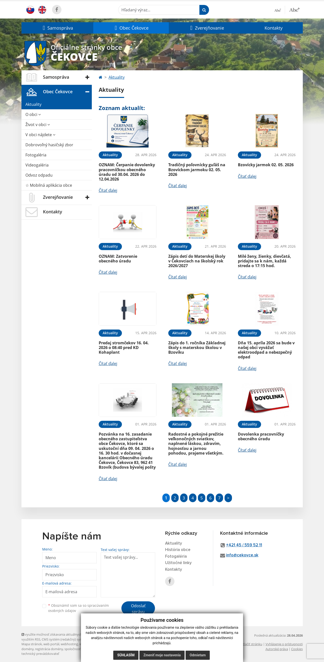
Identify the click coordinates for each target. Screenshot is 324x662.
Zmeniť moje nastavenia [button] (162, 655)
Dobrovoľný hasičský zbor (49, 144)
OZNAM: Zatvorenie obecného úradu (118, 259)
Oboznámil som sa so (78, 608)
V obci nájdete (40, 134)
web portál (51, 644)
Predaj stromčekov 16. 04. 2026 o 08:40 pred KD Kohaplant (124, 347)
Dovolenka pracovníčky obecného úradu (261, 436)
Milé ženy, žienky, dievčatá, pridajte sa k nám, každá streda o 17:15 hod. (264, 261)
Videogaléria (37, 165)
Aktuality (33, 104)
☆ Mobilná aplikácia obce (48, 185)
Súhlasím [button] (125, 655)
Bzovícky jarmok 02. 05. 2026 (266, 164)
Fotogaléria (35, 155)
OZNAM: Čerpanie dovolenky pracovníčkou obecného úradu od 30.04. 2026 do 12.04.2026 (127, 172)
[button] (57, 28)
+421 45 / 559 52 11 (244, 545)
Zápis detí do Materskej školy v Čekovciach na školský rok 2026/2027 (196, 261)
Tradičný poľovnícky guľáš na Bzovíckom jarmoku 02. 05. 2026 (196, 169)
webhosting (69, 644)
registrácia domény (49, 649)
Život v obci (37, 124)
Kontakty (274, 28)
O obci (33, 114)
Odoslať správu (138, 608)
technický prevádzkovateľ (40, 653)
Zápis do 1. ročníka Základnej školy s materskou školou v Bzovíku (197, 347)
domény (27, 649)
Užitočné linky (178, 563)
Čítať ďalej (108, 190)
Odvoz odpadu (39, 175)
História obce (178, 550)
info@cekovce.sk (242, 555)
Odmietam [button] (198, 655)
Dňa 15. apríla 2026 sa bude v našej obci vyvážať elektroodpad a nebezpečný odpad (266, 350)
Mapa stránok (31, 644)
